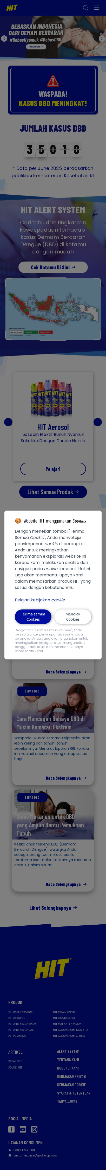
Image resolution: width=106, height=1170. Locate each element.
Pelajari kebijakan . (40, 600)
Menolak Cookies (72, 617)
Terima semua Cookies (33, 617)
